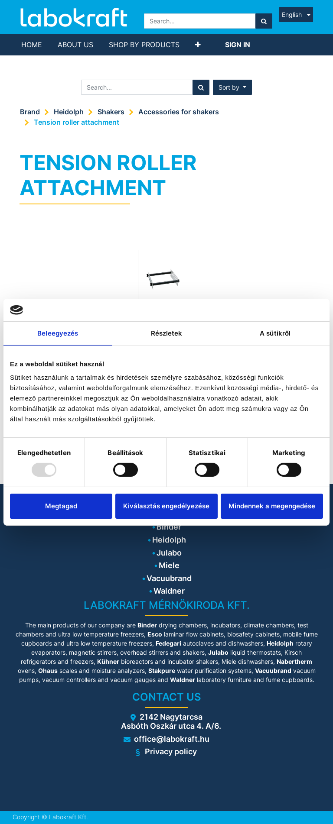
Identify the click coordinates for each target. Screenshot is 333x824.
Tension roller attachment (76, 122)
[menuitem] (32, 44)
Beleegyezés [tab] (57, 333)
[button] (198, 44)
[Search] (263, 21)
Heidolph (69, 111)
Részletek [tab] (167, 333)
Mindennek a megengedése (272, 506)
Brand (30, 111)
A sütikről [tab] (275, 333)
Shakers (111, 111)
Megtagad (61, 506)
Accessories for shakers (178, 111)
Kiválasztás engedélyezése (166, 506)
